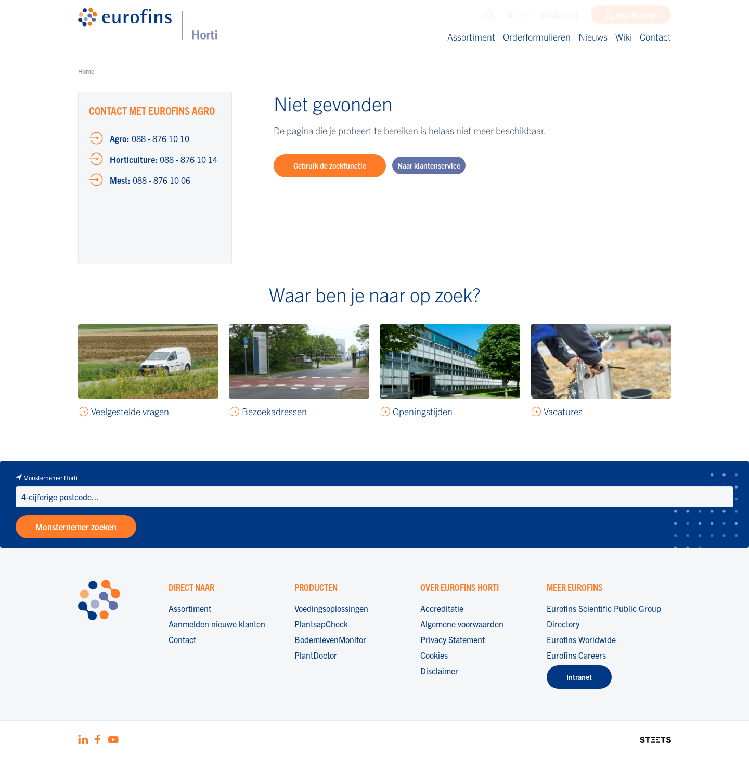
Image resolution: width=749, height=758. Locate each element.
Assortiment (471, 37)
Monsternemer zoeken (76, 526)
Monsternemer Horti (50, 477)
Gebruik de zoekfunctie (329, 165)
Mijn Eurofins (637, 17)
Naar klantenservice (428, 165)
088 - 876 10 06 (150, 180)
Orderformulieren (537, 37)
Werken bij (559, 17)
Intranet (579, 677)
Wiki (623, 37)
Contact (655, 37)
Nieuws (593, 37)
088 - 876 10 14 (163, 159)
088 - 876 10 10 (149, 138)
